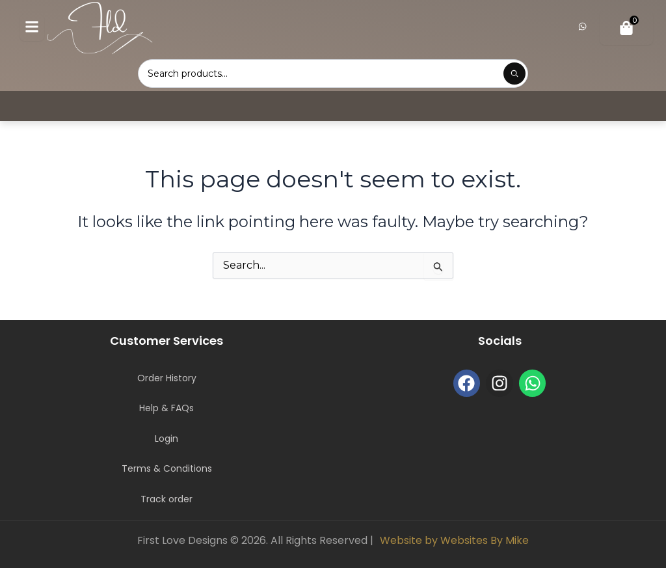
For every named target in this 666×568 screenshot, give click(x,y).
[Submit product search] (514, 73)
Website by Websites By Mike (454, 540)
